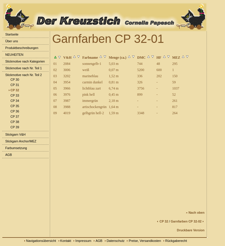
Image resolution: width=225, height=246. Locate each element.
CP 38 (13, 122)
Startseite (10, 34)
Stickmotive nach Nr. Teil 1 (22, 68)
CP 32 (13, 90)
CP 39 (13, 127)
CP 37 (13, 116)
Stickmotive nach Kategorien (23, 61)
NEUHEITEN (12, 54)
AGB (7, 154)
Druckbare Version (190, 230)
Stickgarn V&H (13, 134)
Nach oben (195, 212)
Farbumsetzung (14, 148)
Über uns (10, 41)
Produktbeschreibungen (20, 48)
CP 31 (13, 85)
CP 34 (13, 100)
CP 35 (13, 106)
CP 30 (13, 79)
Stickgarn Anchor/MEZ (19, 141)
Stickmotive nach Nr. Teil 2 (22, 75)
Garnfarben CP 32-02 (187, 221)
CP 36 (13, 111)
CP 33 (13, 95)
